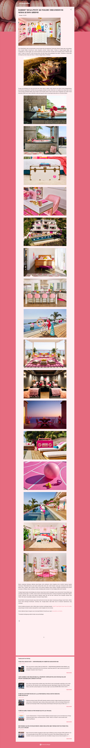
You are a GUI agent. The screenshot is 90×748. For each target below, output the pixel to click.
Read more (69, 672)
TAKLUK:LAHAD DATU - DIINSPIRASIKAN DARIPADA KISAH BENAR (38, 661)
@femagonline (24, 3)
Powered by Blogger (45, 744)
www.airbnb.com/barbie (57, 611)
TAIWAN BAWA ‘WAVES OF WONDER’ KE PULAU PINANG (34, 710)
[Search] (73, 4)
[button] (71, 10)
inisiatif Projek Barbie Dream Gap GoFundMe (61, 606)
